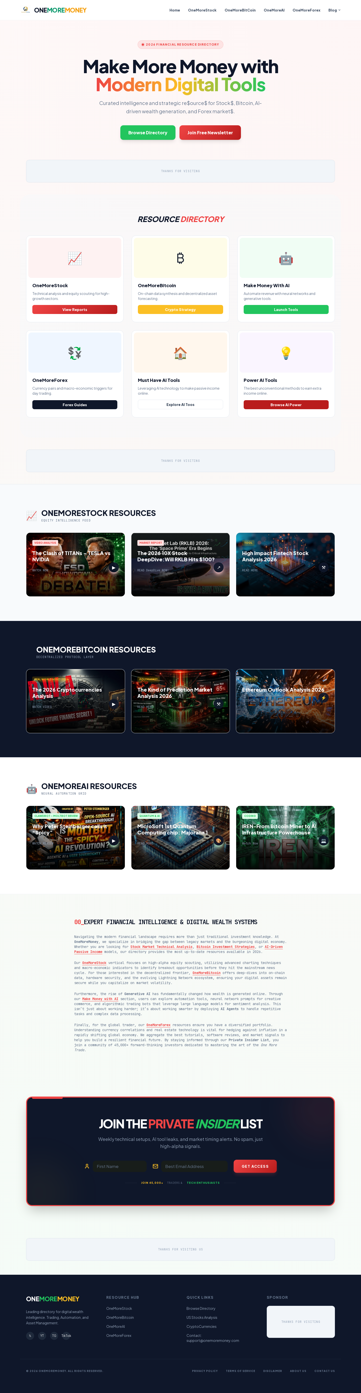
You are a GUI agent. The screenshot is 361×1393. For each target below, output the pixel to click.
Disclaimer (272, 1370)
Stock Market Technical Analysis (161, 946)
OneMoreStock (202, 10)
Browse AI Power (286, 404)
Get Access (255, 1166)
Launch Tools (286, 309)
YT (42, 1336)
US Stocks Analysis (202, 1317)
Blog (334, 10)
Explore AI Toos (180, 404)
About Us (298, 1370)
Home (174, 10)
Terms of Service (240, 1370)
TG (54, 1336)
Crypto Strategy (180, 309)
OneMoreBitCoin (240, 10)
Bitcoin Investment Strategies (226, 946)
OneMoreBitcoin (207, 973)
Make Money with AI (100, 999)
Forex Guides (75, 404)
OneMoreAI (274, 10)
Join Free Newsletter (210, 132)
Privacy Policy (205, 1370)
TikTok (66, 1336)
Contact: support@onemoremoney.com (213, 1338)
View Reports (74, 309)
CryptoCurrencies (202, 1326)
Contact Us (324, 1370)
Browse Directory (147, 132)
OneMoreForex (306, 10)
